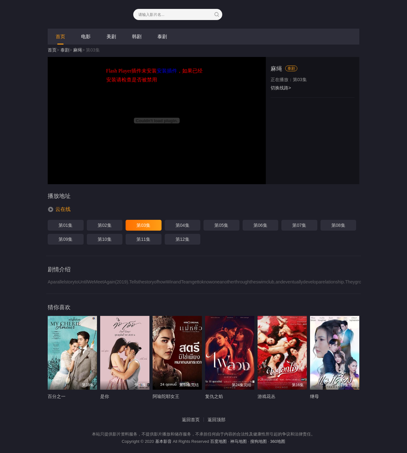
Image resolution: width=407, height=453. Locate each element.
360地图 (278, 441)
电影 (86, 36)
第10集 (105, 239)
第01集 (65, 225)
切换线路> (281, 87)
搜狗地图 (258, 441)
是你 (104, 396)
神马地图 (238, 441)
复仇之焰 (214, 396)
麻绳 (77, 49)
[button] (59, 209)
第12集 (183, 239)
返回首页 (191, 419)
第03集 (143, 225)
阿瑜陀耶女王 (166, 396)
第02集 (105, 225)
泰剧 (162, 36)
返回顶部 (216, 419)
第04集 (183, 225)
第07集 (299, 225)
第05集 (221, 225)
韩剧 (136, 36)
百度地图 (218, 441)
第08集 (338, 225)
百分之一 (57, 396)
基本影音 (163, 441)
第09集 (65, 239)
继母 (314, 396)
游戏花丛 (266, 396)
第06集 (260, 225)
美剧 (111, 36)
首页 (60, 36)
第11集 (143, 239)
